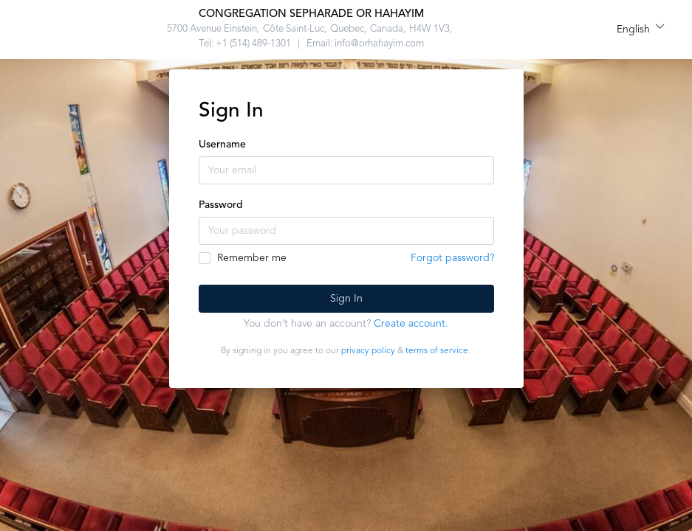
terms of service (436, 351)
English (633, 29)
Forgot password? (452, 258)
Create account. (411, 324)
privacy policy (368, 351)
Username (222, 144)
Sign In (346, 299)
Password (221, 205)
